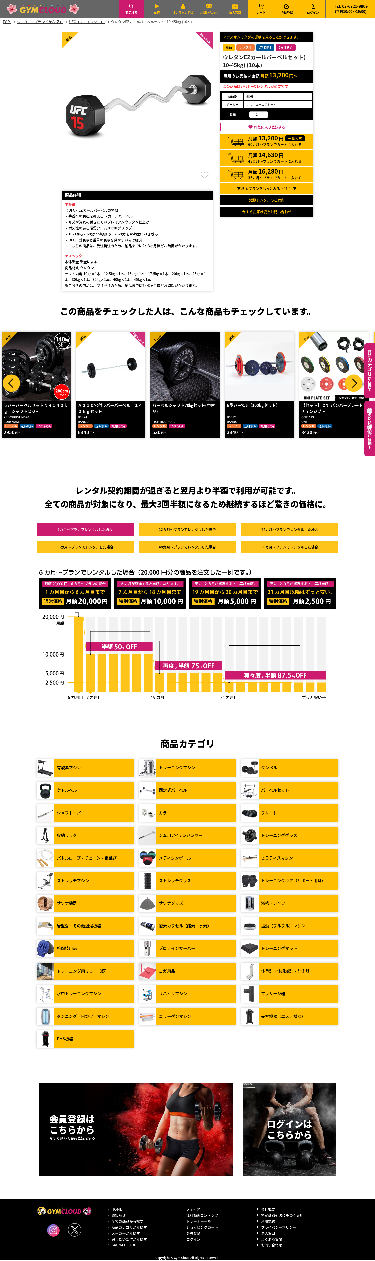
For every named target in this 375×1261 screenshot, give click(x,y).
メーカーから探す (126, 1233)
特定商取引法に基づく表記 (282, 1215)
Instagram (53, 1231)
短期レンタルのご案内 (266, 200)
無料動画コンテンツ (202, 1215)
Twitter (74, 1230)
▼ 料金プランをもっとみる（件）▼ (266, 188)
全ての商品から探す (127, 1221)
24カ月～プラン (289, 530)
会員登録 (287, 12)
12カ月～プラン (187, 530)
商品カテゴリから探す (129, 1227)
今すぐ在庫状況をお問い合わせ (266, 211)
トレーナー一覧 (198, 1221)
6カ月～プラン (85, 530)
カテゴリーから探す (369, 370)
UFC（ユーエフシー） (261, 104)
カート (261, 9)
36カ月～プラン (85, 547)
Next (353, 383)
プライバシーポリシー (278, 1227)
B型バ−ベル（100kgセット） (253, 405)
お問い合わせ (209, 12)
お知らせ (119, 1215)
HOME (117, 1209)
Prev (11, 383)
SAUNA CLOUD (124, 1245)
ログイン (313, 12)
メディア (193, 1209)
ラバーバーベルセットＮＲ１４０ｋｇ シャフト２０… (35, 408)
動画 (157, 12)
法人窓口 (235, 12)
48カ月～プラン (187, 547)
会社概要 (268, 1209)
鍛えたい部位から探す (369, 428)
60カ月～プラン (289, 547)
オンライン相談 (183, 12)
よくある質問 (271, 1239)
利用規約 (268, 1221)
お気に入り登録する (269, 126)
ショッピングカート (202, 1227)
